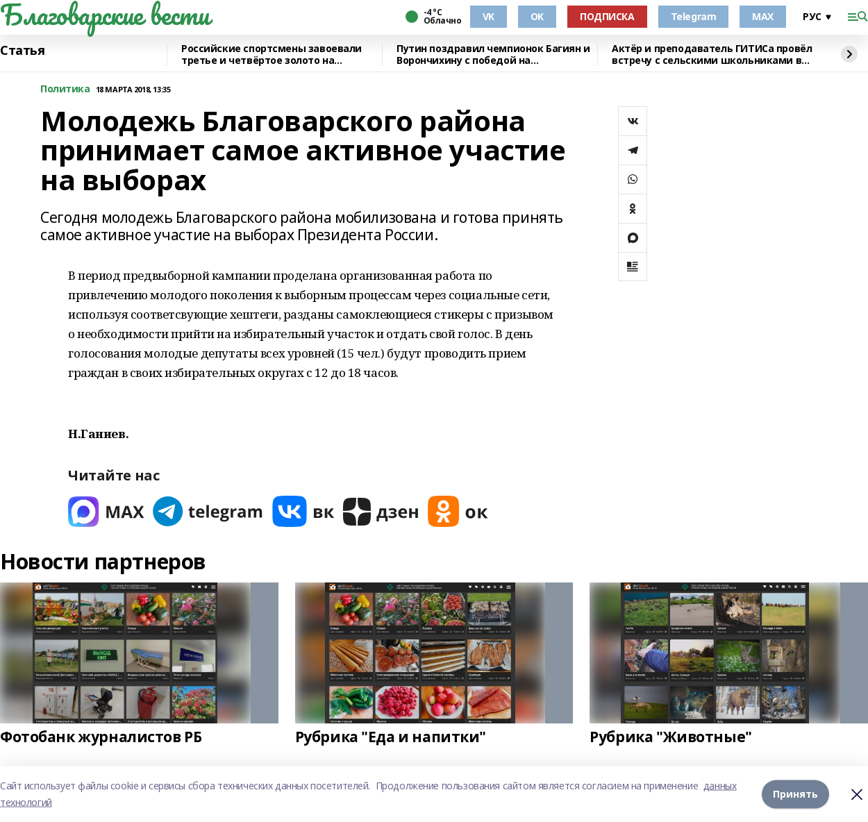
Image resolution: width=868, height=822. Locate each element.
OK (537, 16)
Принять (795, 793)
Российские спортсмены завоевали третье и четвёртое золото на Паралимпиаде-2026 (271, 54)
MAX (763, 16)
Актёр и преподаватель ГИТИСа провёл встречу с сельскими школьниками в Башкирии (712, 54)
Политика (65, 89)
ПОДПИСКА (607, 16)
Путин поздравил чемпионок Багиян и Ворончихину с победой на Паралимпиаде (493, 54)
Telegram (694, 16)
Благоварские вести (104, 14)
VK (488, 16)
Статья (22, 50)
